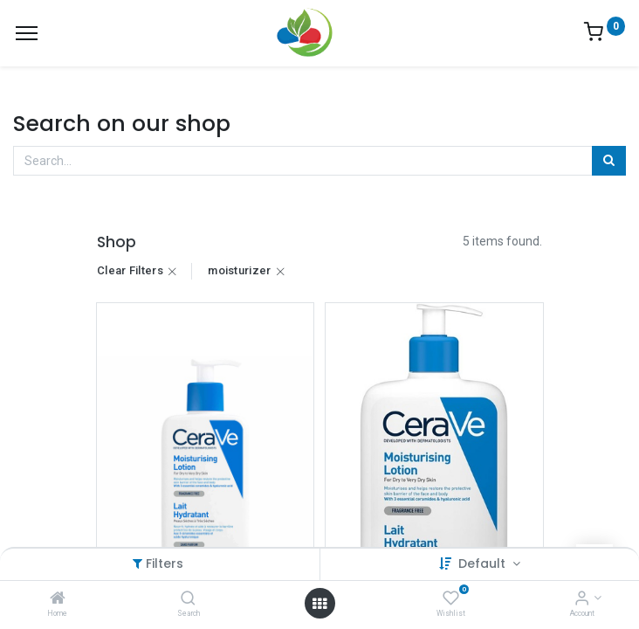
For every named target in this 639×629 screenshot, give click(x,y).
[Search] (188, 599)
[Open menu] (319, 603)
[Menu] (26, 33)
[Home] (57, 599)
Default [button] (483, 563)
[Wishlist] (451, 599)
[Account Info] (582, 599)
